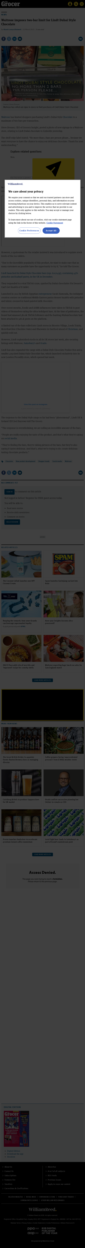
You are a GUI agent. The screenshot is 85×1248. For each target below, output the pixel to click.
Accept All (51, 230)
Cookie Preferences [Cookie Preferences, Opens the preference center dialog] (29, 230)
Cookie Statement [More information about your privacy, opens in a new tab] (54, 222)
